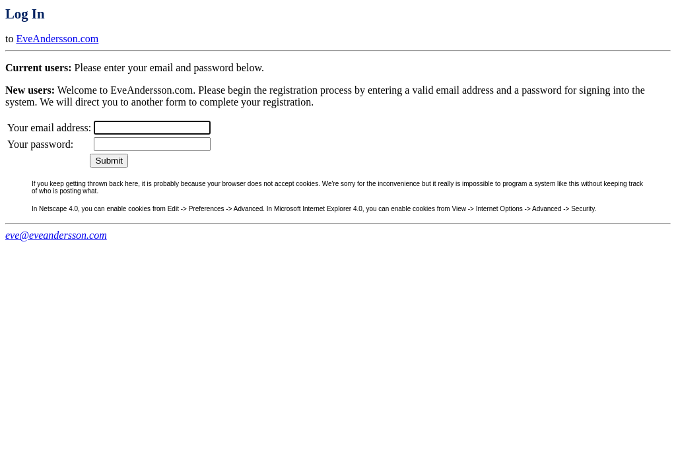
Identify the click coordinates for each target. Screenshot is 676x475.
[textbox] (152, 128)
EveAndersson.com (57, 38)
